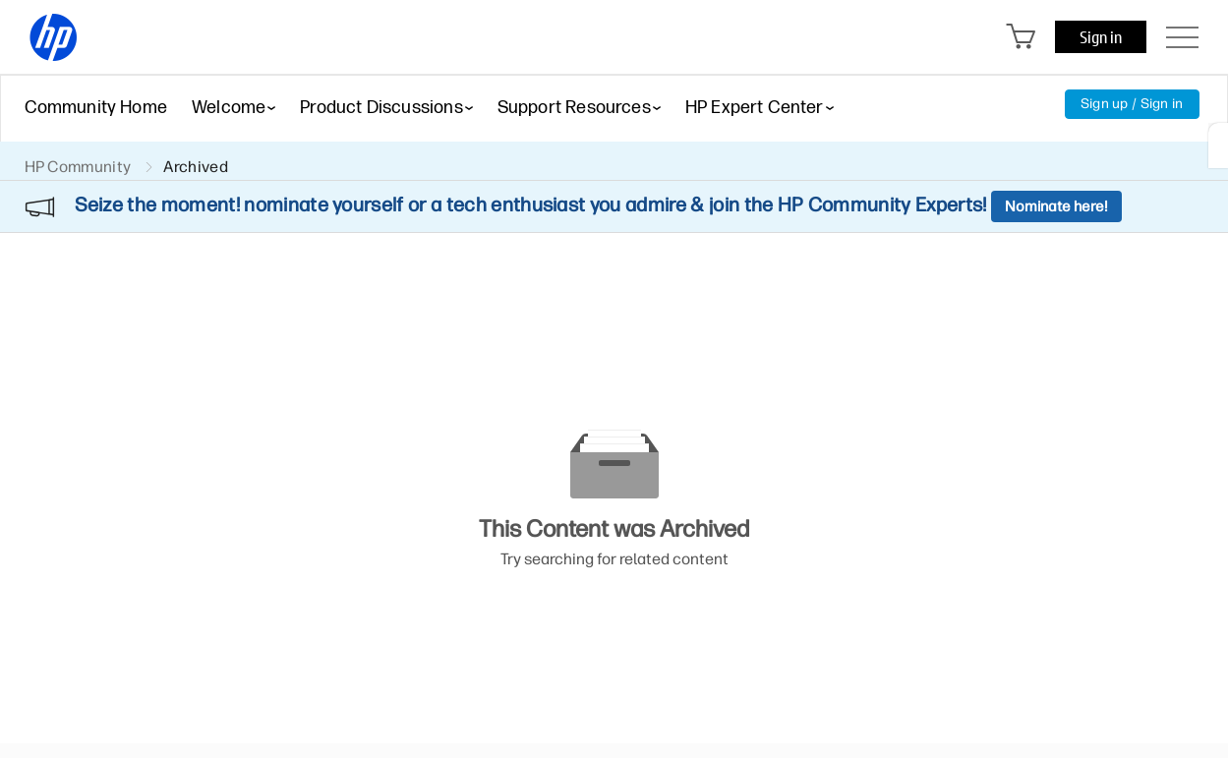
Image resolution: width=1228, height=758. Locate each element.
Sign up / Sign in (1132, 103)
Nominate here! (1056, 206)
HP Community (78, 166)
